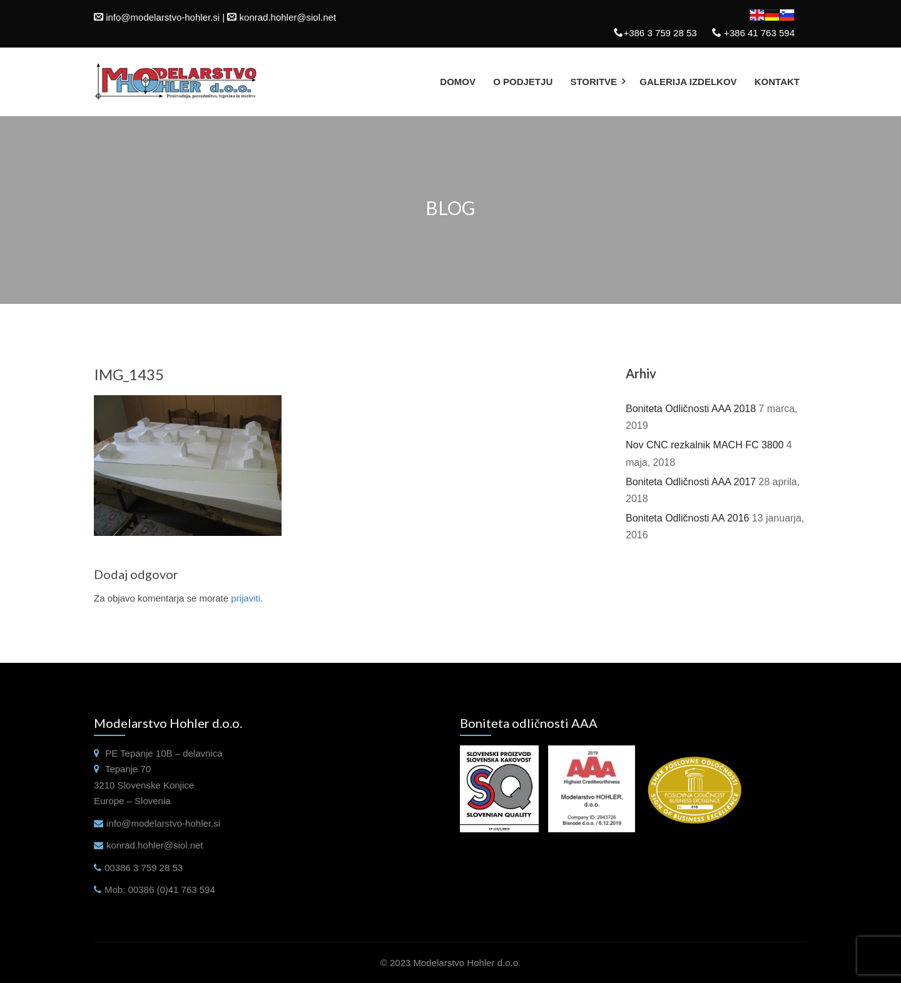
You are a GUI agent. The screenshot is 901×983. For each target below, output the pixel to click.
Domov (458, 81)
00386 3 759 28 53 (143, 867)
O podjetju (522, 81)
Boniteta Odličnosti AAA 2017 (691, 481)
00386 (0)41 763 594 (171, 889)
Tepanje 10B (146, 753)
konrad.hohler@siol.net (288, 17)
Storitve (593, 81)
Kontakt (777, 81)
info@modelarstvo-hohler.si (163, 17)
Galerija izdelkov (687, 81)
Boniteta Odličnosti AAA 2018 (691, 408)
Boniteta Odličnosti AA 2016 (687, 518)
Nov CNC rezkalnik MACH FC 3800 (705, 445)
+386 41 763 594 (758, 33)
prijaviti (245, 598)
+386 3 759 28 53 (659, 33)
